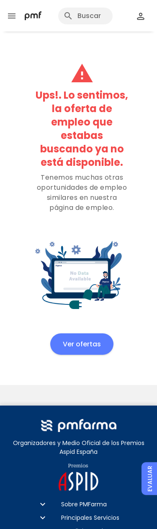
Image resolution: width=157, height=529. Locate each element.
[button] (78, 504)
